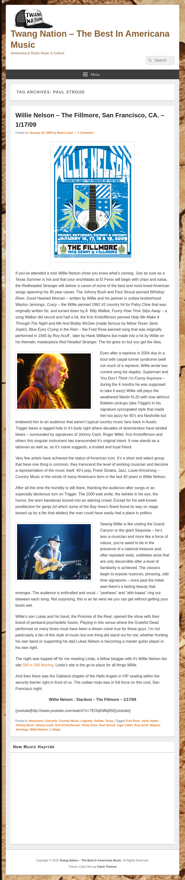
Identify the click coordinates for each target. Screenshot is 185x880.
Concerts (51, 721)
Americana (35, 721)
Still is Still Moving (37, 665)
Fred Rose (133, 721)
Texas (109, 721)
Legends (86, 721)
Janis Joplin (150, 721)
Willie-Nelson (39, 729)
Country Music (69, 721)
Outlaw (99, 721)
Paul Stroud (107, 725)
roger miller (125, 725)
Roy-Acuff (141, 725)
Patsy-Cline (89, 725)
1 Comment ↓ (87, 132)
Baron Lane (65, 132)
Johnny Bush (24, 725)
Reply (55, 729)
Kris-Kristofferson (67, 725)
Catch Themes (107, 866)
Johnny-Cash (44, 725)
